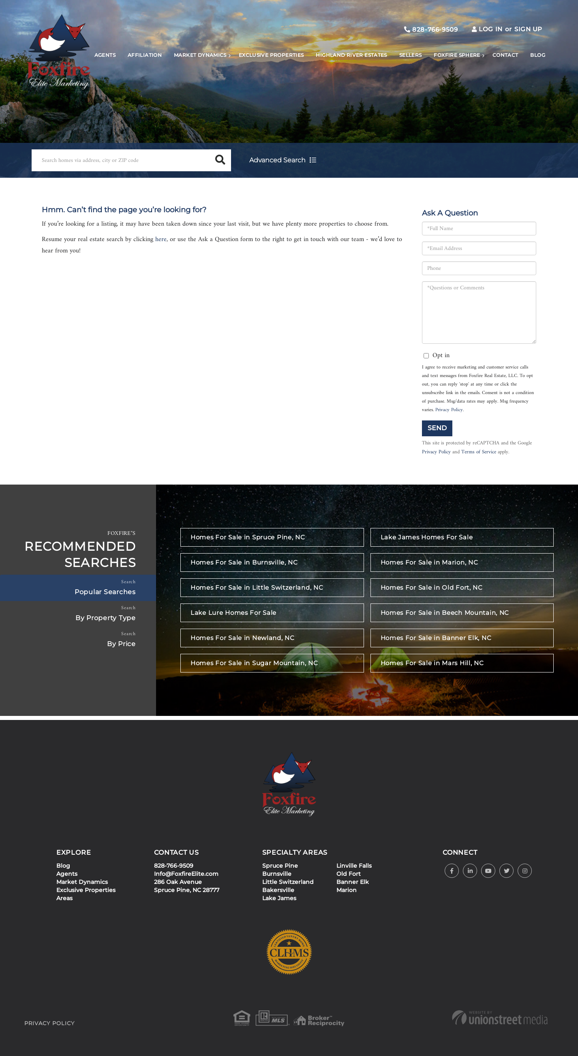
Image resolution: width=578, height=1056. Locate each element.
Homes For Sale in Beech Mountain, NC (445, 612)
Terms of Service (478, 452)
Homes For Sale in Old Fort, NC (432, 587)
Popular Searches (105, 592)
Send (437, 428)
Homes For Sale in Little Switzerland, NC (257, 587)
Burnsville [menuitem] (276, 873)
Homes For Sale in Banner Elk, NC (436, 638)
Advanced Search (277, 160)
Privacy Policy (449, 410)
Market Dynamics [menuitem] (200, 55)
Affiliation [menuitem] (145, 55)
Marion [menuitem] (346, 890)
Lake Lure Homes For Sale (233, 612)
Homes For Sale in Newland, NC (243, 638)
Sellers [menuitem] (410, 55)
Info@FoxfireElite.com (186, 873)
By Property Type (105, 618)
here (161, 239)
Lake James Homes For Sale (427, 537)
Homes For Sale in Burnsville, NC (244, 562)
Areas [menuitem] (64, 898)
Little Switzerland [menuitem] (288, 882)
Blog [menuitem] (537, 55)
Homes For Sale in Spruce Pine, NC (248, 537)
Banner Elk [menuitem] (352, 882)
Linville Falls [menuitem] (354, 865)
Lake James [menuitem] (279, 898)
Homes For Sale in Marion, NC (429, 562)
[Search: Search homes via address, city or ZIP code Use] (120, 160)
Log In (490, 29)
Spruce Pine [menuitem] (280, 865)
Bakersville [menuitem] (278, 890)
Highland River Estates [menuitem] (351, 55)
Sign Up (528, 29)
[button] (220, 160)
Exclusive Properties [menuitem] (271, 55)
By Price (121, 644)
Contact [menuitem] (505, 55)
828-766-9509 (431, 29)
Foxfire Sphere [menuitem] (457, 55)
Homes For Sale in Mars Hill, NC (432, 663)
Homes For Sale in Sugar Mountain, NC (254, 663)
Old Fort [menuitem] (348, 873)
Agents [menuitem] (105, 55)
